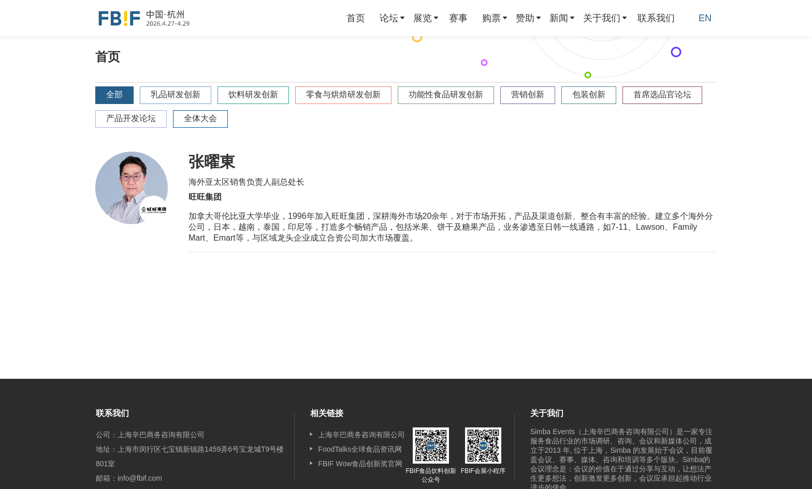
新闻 (558, 18)
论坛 (389, 18)
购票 (491, 18)
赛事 (458, 18)
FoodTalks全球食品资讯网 (360, 449)
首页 (355, 18)
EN (705, 18)
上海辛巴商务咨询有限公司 (361, 435)
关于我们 (601, 18)
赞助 (525, 18)
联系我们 (656, 18)
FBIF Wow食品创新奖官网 (360, 464)
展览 (422, 18)
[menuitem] (355, 18)
